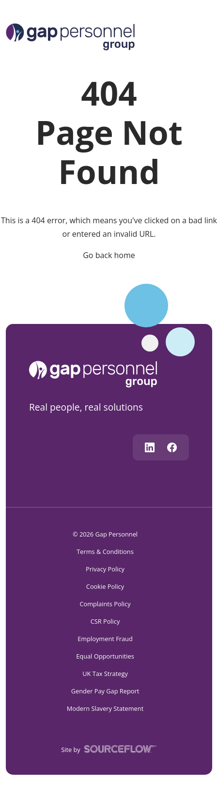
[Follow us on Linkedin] (149, 447)
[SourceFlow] (118, 748)
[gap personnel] (97, 373)
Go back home (109, 255)
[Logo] (70, 36)
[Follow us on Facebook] (172, 447)
